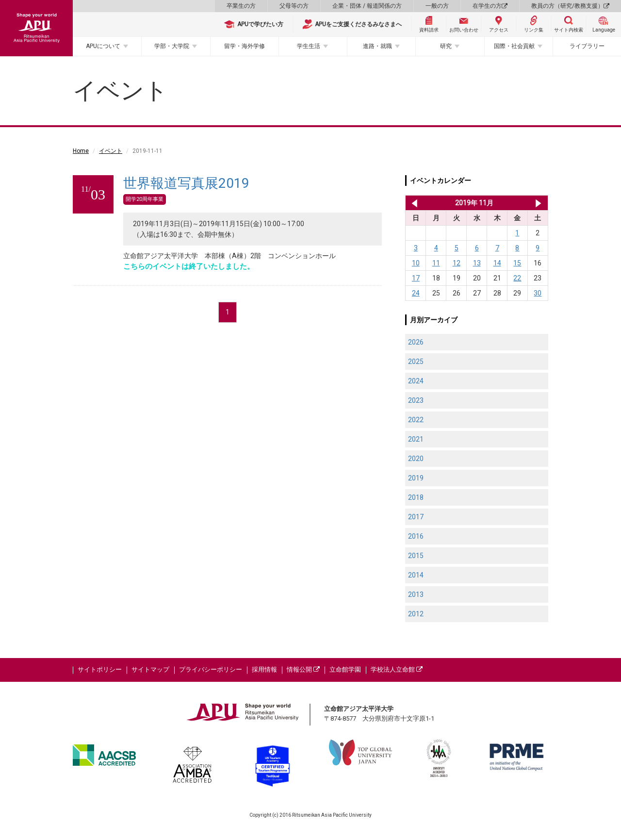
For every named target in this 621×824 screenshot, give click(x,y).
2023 (416, 400)
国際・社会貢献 (514, 46)
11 (436, 263)
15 (517, 263)
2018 (416, 497)
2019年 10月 (413, 203)
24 (416, 293)
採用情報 (264, 669)
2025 (416, 361)
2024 (416, 381)
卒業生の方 (241, 5)
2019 (416, 478)
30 (537, 293)
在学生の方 (490, 5)
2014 (416, 575)
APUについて (103, 46)
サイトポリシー (100, 669)
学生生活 (308, 46)
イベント (110, 151)
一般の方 (437, 5)
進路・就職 (377, 46)
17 (416, 278)
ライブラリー (587, 46)
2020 (416, 458)
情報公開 (303, 669)
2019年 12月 (538, 203)
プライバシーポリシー (210, 669)
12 (456, 263)
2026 (416, 342)
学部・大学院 (171, 46)
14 (497, 263)
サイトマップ (150, 669)
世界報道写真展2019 (186, 183)
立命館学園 (345, 669)
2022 (416, 420)
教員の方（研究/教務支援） (570, 5)
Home (81, 151)
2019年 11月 (474, 203)
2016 (416, 536)
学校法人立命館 (397, 669)
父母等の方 (294, 5)
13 (477, 263)
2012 (416, 614)
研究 (446, 46)
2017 (416, 517)
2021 (416, 439)
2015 (416, 556)
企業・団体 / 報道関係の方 (367, 5)
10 (416, 263)
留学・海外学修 (244, 46)
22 (517, 278)
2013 (416, 594)
